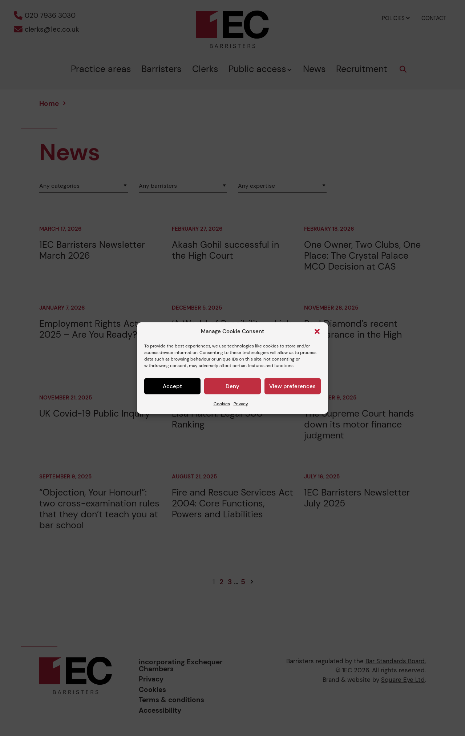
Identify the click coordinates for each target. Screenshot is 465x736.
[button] (317, 331)
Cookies (222, 404)
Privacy (241, 404)
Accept (172, 386)
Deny (232, 386)
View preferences (292, 386)
